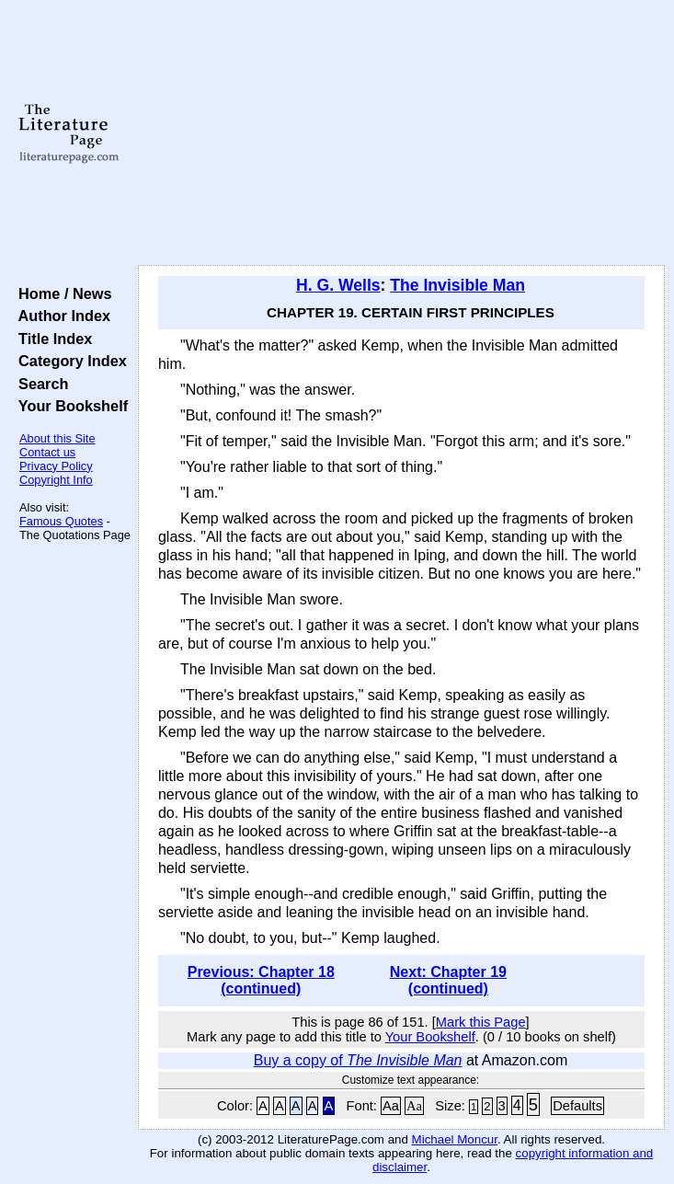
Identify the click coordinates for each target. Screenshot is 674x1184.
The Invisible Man (457, 285)
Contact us (47, 452)
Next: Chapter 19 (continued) (448, 980)
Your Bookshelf (69, 405)
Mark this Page (481, 1022)
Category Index (68, 360)
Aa (391, 1105)
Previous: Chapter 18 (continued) (261, 980)
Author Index (60, 315)
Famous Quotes (61, 521)
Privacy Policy (56, 466)
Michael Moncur (454, 1139)
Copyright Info (56, 480)
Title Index (51, 338)
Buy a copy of (358, 1060)
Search (39, 383)
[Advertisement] (401, 133)
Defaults (577, 1105)
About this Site (57, 438)
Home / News (61, 293)
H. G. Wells (338, 285)
